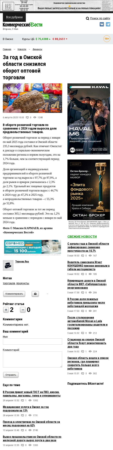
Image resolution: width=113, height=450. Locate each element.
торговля (9, 283)
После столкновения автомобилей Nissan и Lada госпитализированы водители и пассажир (87, 323)
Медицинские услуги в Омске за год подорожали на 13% (26, 408)
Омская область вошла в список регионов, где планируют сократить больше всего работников (88, 363)
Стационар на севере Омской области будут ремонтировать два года (86, 343)
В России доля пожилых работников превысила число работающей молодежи (86, 302)
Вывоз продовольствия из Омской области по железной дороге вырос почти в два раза (32, 438)
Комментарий (11, 350)
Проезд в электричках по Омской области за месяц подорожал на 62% (31, 423)
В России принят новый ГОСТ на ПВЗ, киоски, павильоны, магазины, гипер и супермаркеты (32, 393)
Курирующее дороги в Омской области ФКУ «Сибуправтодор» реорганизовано (87, 284)
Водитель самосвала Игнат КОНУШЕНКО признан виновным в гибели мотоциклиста (88, 265)
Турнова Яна (22, 261)
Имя (5, 336)
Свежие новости (82, 236)
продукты (22, 283)
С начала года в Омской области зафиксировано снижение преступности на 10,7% (88, 247)
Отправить (12, 375)
